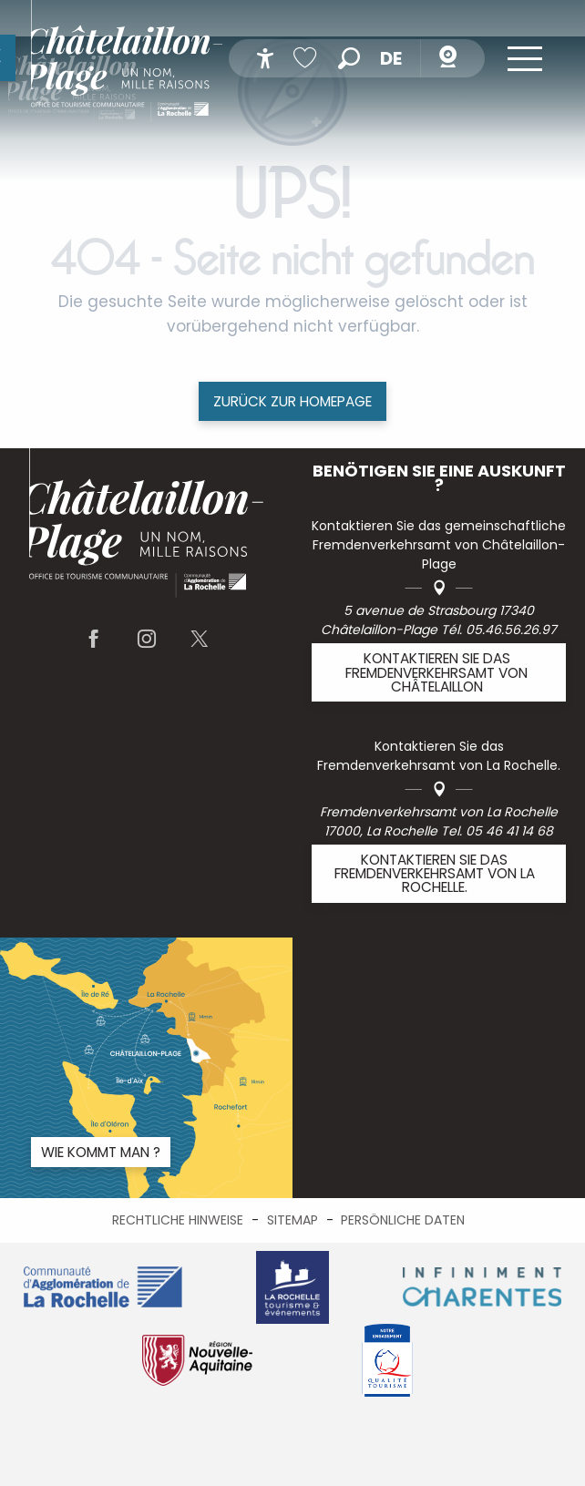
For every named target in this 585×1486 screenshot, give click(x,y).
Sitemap (292, 1220)
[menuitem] (126, 64)
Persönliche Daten (403, 1220)
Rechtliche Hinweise (177, 1220)
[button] (349, 58)
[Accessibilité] (265, 58)
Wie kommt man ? (100, 1152)
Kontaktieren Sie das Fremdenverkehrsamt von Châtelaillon (436, 672)
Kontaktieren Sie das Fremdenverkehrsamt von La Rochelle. (434, 873)
